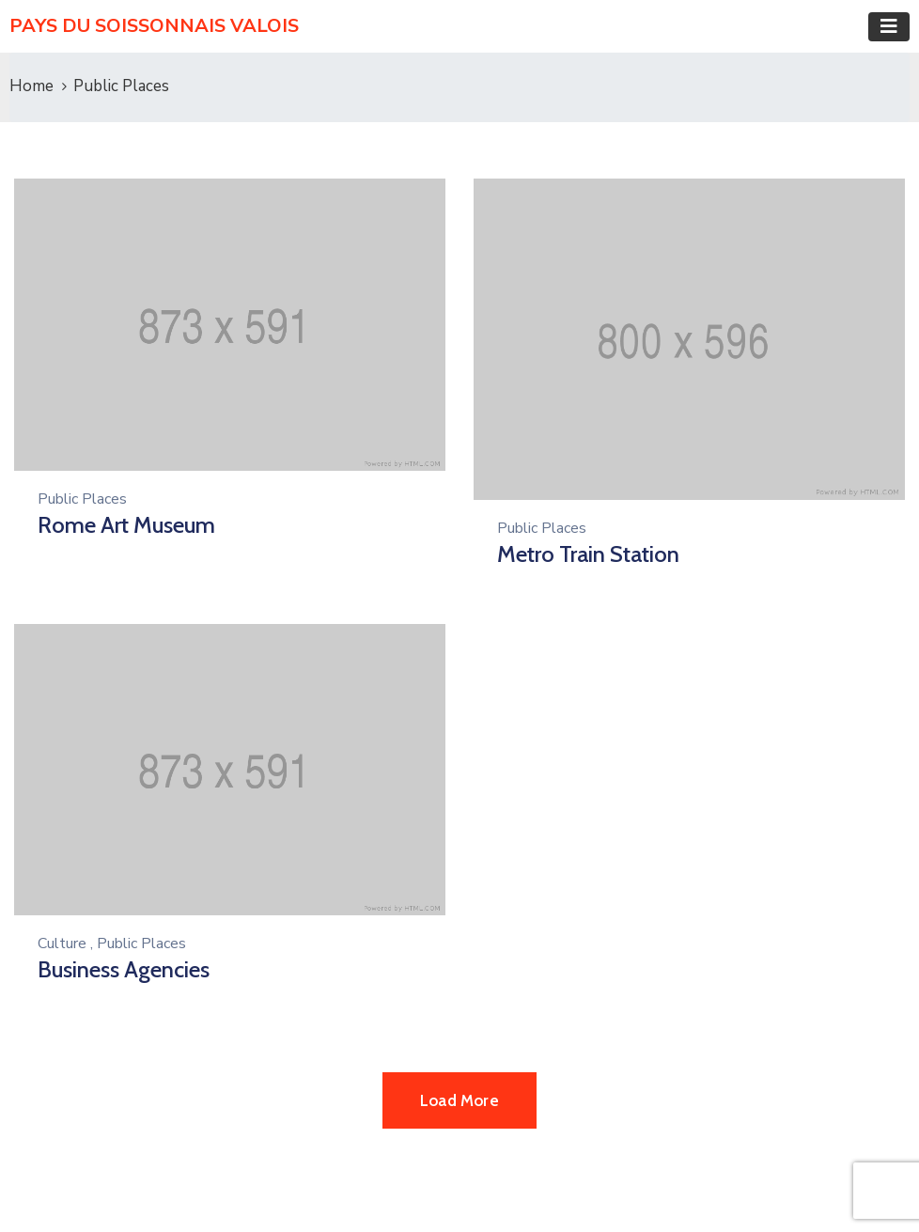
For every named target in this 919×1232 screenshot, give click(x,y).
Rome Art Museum (126, 524)
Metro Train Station (588, 554)
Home (31, 86)
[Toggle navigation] (889, 26)
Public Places (82, 499)
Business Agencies (124, 969)
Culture (62, 943)
